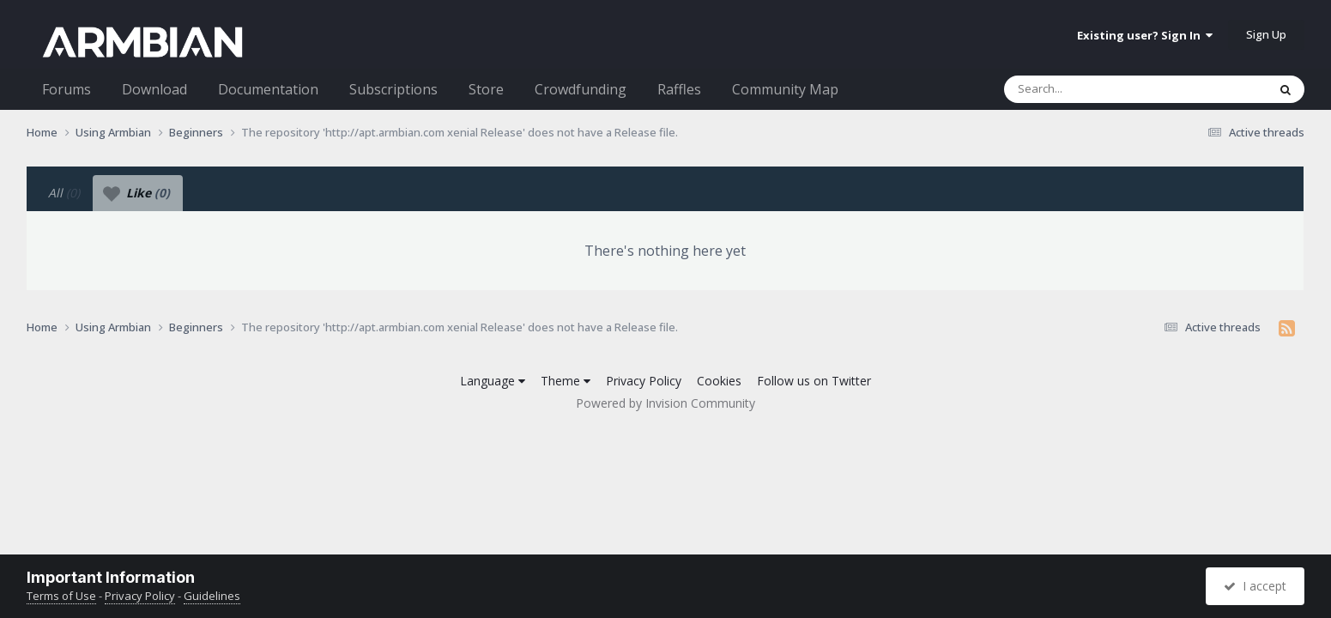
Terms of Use (61, 595)
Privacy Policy (643, 381)
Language (492, 381)
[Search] (1090, 89)
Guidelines (212, 595)
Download (154, 89)
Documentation (268, 89)
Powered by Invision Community (665, 403)
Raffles (679, 89)
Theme (565, 381)
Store (486, 89)
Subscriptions (393, 89)
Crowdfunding (580, 89)
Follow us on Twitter (814, 381)
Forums (66, 89)
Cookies (719, 381)
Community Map (785, 89)
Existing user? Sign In (1145, 35)
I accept (1255, 586)
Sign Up (1266, 34)
